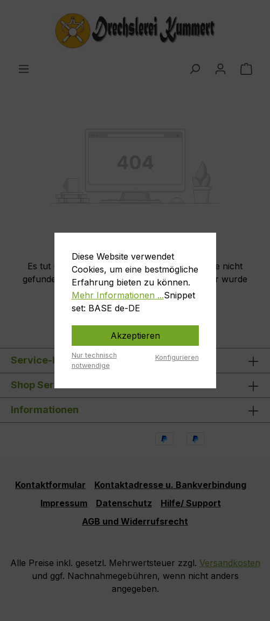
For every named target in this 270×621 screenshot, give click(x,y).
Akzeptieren (135, 335)
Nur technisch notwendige (94, 360)
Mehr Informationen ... (118, 295)
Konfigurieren (177, 357)
